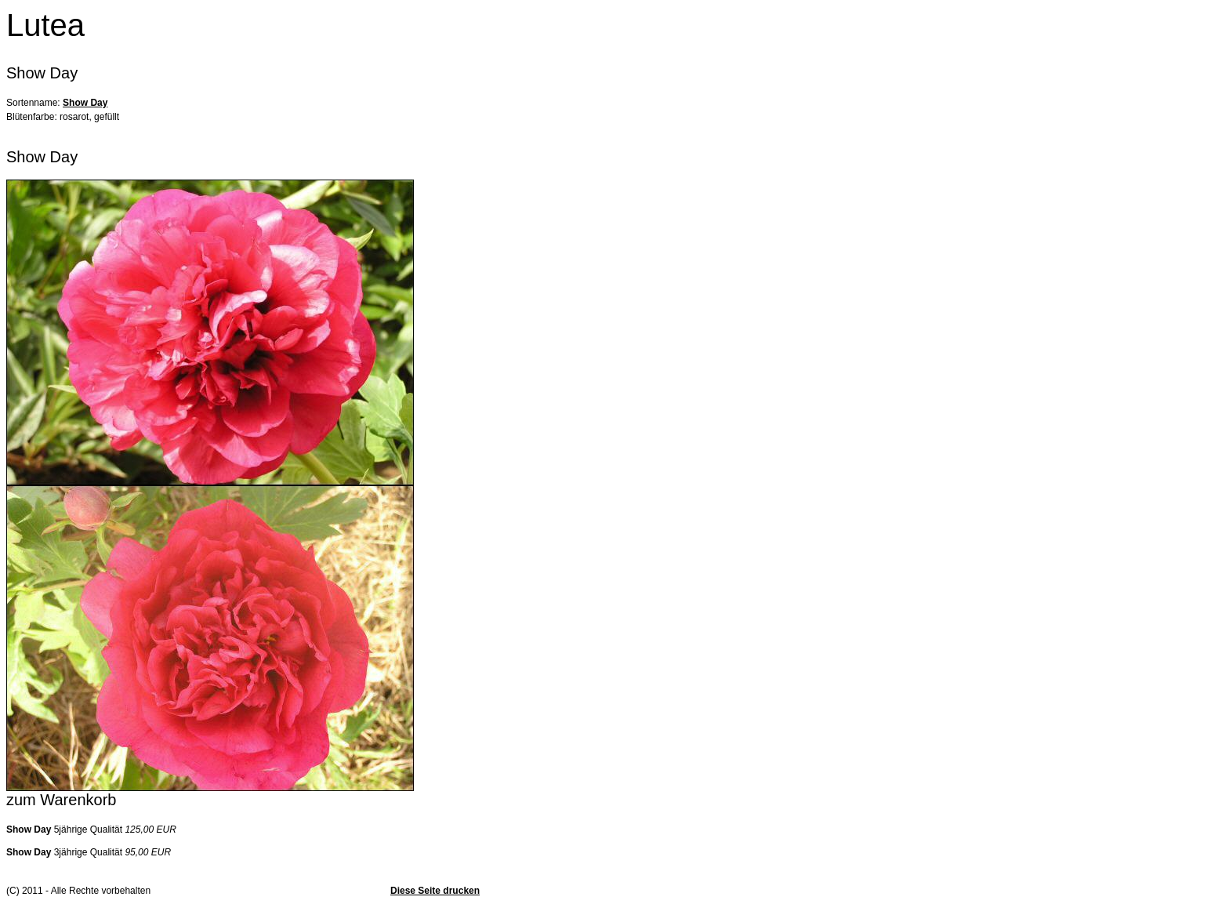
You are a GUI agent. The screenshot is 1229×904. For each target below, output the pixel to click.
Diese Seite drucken (435, 890)
